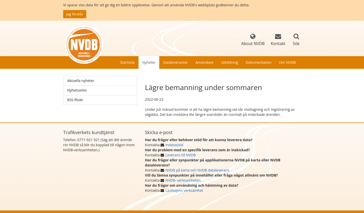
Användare (204, 62)
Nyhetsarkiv (77, 90)
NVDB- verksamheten (182, 180)
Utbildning (229, 62)
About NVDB (253, 39)
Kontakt (278, 39)
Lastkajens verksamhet (184, 190)
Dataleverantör (175, 62)
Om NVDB (287, 62)
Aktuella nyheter (80, 80)
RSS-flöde (75, 99)
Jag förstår (74, 14)
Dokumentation (258, 62)
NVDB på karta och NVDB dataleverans (197, 170)
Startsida (127, 62)
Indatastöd (174, 144)
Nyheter (149, 62)
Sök (296, 43)
